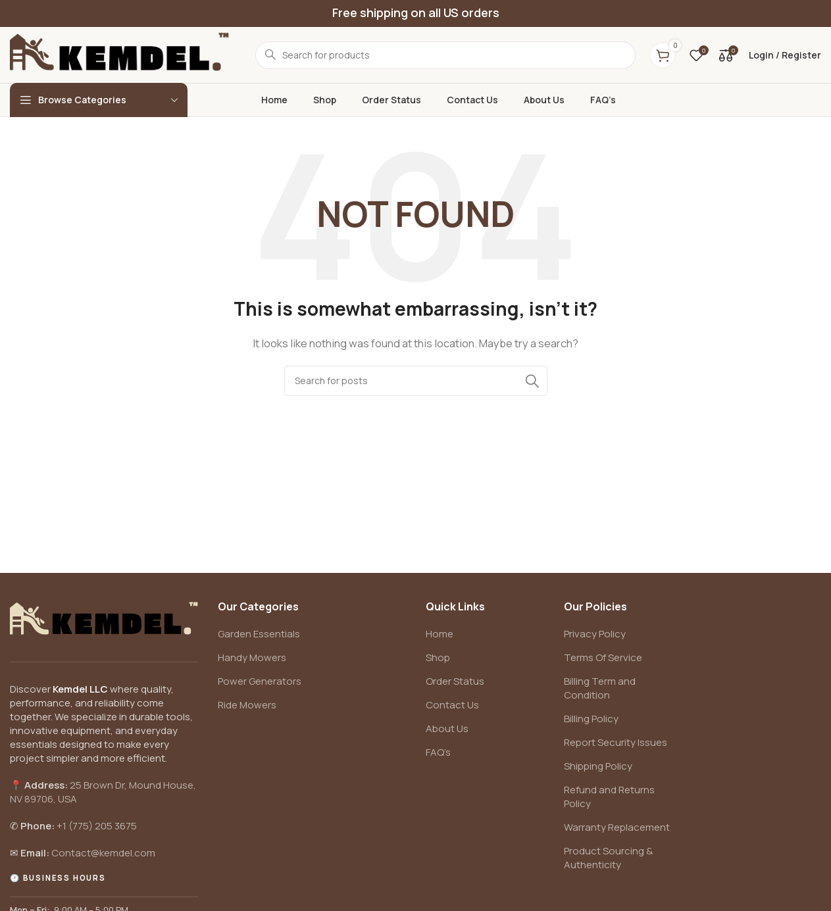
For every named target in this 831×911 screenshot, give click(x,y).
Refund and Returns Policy (609, 796)
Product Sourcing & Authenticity (608, 858)
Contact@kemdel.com (103, 853)
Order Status (455, 681)
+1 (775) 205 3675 (97, 826)
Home (439, 634)
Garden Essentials (259, 634)
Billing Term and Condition (600, 688)
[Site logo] (119, 54)
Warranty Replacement (617, 827)
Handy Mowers (252, 657)
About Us (447, 728)
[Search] (415, 381)
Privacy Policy (595, 634)
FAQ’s (438, 752)
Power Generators (259, 681)
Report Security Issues (615, 742)
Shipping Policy (598, 766)
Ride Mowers (247, 705)
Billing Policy (591, 719)
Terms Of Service (603, 657)
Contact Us (452, 705)
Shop (438, 657)
